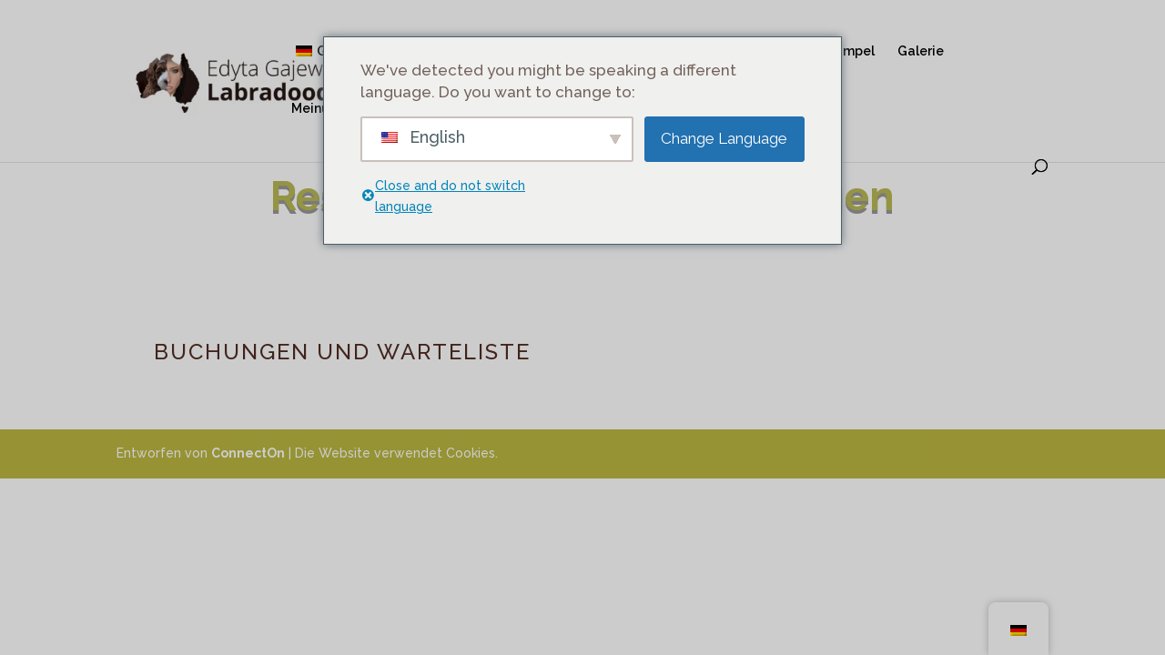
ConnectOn (248, 453)
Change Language (724, 138)
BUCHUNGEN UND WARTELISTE (342, 351)
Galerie (920, 51)
